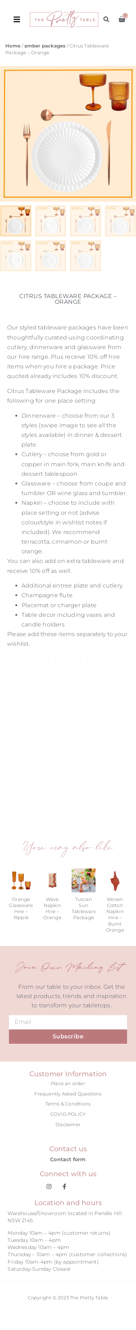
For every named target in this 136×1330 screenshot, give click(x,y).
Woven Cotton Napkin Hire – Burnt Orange (115, 914)
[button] (22, 19)
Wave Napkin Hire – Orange (52, 908)
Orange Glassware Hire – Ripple (21, 908)
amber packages (45, 46)
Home (12, 46)
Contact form (68, 1159)
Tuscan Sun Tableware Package (84, 908)
